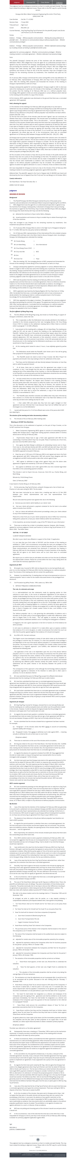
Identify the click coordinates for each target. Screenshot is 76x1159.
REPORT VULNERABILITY (27, 1154)
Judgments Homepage (59, 3)
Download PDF (30, 2)
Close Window (45, 2)
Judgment (17, 2)
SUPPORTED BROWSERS (60, 1154)
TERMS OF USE (38, 1154)
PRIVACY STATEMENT (48, 1154)
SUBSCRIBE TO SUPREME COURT (32, 1153)
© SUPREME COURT (16, 1153)
